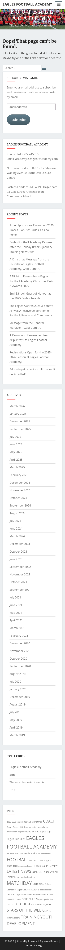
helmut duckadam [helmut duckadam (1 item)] (25, 866)
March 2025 (17, 467)
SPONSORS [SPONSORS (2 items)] (37, 904)
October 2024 (18, 498)
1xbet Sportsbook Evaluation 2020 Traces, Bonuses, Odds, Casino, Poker (32, 230)
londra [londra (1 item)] (17, 877)
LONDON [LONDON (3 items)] (37, 871)
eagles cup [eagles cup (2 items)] (45, 831)
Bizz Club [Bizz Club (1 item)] (27, 822)
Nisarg (37, 945)
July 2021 (15, 597)
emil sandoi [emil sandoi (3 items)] (30, 853)
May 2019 (16, 720)
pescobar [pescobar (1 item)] (11, 894)
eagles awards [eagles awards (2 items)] (31, 831)
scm (12, 775)
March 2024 (17, 536)
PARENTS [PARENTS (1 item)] (35, 890)
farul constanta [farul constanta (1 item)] (44, 854)
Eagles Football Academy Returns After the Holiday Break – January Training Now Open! (31, 247)
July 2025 (15, 437)
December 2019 (20, 697)
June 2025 (16, 444)
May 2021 (16, 613)
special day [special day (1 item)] (48, 899)
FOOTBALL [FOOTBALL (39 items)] (18, 859)
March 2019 (17, 735)
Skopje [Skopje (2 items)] (39, 899)
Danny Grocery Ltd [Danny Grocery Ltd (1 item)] (15, 827)
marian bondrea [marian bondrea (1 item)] (27, 877)
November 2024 (20, 490)
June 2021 (16, 605)
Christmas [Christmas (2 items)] (37, 821)
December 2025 (20, 421)
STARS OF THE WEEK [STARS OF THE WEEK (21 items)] (25, 910)
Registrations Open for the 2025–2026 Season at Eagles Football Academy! (31, 357)
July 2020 (15, 681)
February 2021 (19, 636)
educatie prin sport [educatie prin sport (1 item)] (15, 854)
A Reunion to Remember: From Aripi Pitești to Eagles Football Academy (29, 340)
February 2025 (19, 475)
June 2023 (16, 559)
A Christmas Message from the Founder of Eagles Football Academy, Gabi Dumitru (29, 264)
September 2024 (20, 505)
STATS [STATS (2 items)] (48, 910)
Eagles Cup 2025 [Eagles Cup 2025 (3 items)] (16, 839)
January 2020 (18, 689)
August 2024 (18, 513)
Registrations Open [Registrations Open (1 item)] (23, 894)
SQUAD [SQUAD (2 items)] (47, 904)
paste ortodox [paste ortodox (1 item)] (46, 890)
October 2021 (18, 582)
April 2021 (16, 620)
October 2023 (18, 551)
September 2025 (20, 429)
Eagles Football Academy (27, 4)
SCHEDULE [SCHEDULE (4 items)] (28, 899)
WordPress (51, 941)
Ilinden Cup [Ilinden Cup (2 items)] (39, 865)
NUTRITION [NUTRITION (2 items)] (38, 884)
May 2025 (16, 452)
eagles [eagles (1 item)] (21, 832)
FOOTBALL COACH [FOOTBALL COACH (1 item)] (37, 860)
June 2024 (16, 528)
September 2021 (20, 590)
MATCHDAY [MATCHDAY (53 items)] (19, 883)
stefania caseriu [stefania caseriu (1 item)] (13, 918)
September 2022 (20, 567)
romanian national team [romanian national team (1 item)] (43, 894)
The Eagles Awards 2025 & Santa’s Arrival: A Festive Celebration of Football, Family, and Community (31, 310)
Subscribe (18, 120)
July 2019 (15, 712)
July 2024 (15, 521)
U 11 (12, 790)
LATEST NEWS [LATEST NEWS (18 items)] (19, 871)
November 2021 (20, 574)
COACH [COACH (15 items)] (49, 821)
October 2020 (18, 658)
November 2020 (20, 651)
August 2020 (18, 674)
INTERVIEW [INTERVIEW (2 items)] (52, 865)
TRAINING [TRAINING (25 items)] (30, 917)
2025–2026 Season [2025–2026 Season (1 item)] (15, 822)
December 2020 (20, 643)
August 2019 (18, 704)
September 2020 (20, 666)
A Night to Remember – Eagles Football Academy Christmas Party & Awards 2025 (32, 281)
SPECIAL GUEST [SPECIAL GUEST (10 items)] (19, 904)
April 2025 (16, 459)
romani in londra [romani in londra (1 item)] (14, 899)
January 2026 (18, 414)
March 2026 (17, 406)
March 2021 (17, 628)
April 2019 (16, 727)
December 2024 (20, 483)
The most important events (27, 782)
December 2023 (20, 544)
